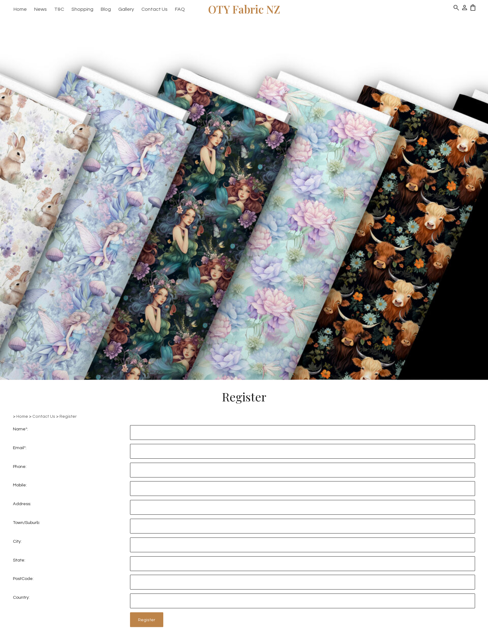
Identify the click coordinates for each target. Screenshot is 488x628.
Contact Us (154, 9)
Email (18, 447)
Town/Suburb (26, 522)
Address (21, 503)
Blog (106, 9)
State (18, 560)
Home (20, 9)
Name (19, 429)
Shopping (82, 9)
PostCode (23, 578)
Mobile (19, 485)
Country (21, 597)
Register (68, 416)
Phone (19, 466)
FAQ (180, 9)
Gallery (126, 9)
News (40, 9)
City (17, 541)
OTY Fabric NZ (244, 9)
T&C (59, 9)
